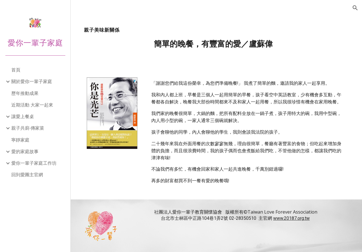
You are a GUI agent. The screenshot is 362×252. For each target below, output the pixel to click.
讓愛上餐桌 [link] (22, 116)
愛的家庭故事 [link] (24, 151)
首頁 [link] (15, 70)
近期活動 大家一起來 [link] (32, 105)
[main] (216, 38)
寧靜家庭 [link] (20, 140)
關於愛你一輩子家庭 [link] (31, 81)
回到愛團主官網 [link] (27, 174)
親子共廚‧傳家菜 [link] (27, 128)
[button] (355, 8)
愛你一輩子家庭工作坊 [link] (34, 163)
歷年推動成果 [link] (24, 93)
